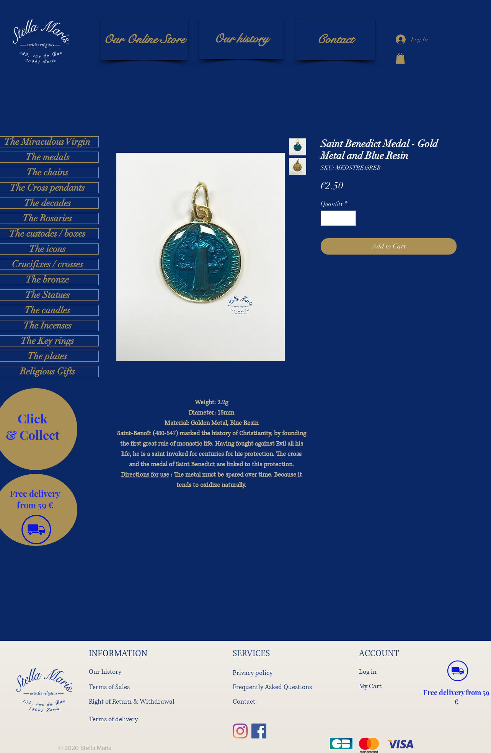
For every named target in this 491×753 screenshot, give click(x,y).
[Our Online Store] (144, 39)
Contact (244, 701)
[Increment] (349, 218)
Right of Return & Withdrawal (132, 701)
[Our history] (241, 38)
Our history (105, 671)
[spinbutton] (338, 218)
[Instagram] (240, 731)
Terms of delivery (113, 719)
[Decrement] (327, 218)
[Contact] (335, 39)
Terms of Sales (109, 687)
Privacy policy (252, 672)
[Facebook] (258, 731)
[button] (400, 58)
